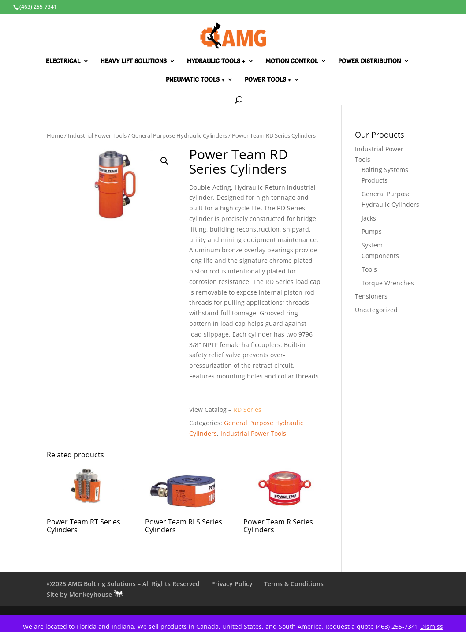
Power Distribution (369, 61)
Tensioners (371, 296)
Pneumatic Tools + (195, 79)
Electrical (63, 61)
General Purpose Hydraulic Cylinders (179, 135)
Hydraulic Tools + (216, 61)
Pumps (372, 231)
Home (55, 135)
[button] (164, 161)
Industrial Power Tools (97, 135)
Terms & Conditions (294, 584)
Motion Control (291, 61)
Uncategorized (376, 310)
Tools (369, 269)
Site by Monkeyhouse (85, 594)
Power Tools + (268, 79)
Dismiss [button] (431, 626)
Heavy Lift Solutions (134, 61)
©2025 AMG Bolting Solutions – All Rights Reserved (123, 584)
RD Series (247, 409)
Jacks (369, 218)
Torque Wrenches (388, 283)
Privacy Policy (232, 584)
